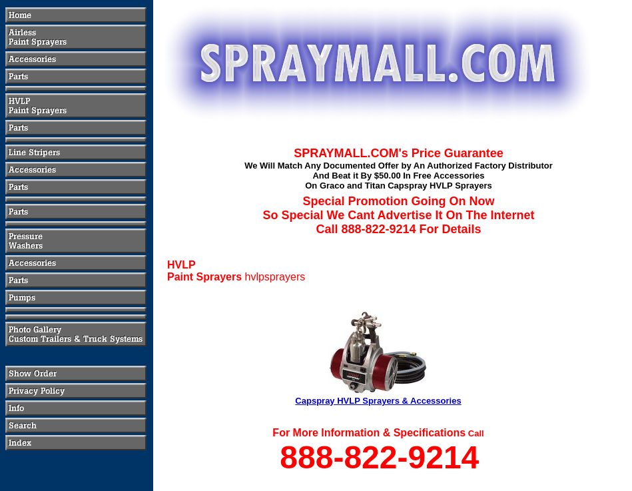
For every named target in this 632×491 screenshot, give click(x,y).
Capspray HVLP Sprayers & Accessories (378, 401)
